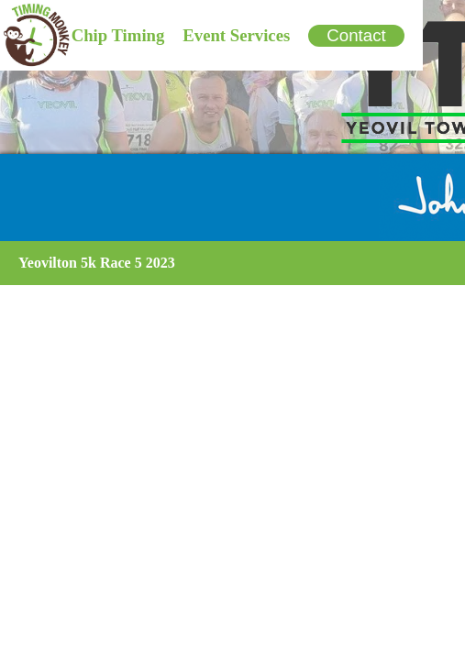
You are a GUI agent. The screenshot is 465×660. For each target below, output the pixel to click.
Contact (356, 35)
